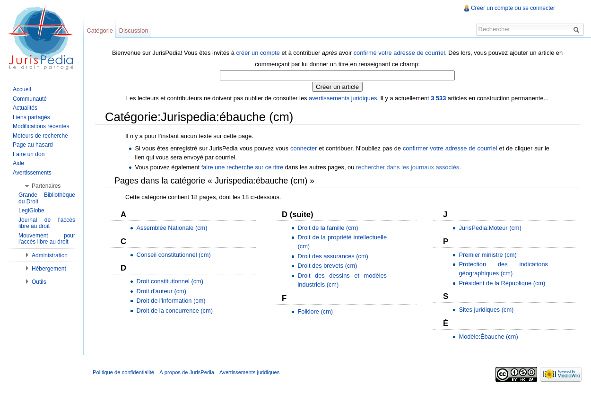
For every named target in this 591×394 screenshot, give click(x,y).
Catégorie (100, 30)
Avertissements (32, 172)
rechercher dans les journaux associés (407, 167)
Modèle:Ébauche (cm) (488, 336)
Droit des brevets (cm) (327, 265)
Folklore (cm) (315, 311)
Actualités (25, 108)
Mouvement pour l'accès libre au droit (46, 238)
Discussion (133, 30)
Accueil (22, 89)
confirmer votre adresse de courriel (450, 148)
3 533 (438, 98)
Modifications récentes (41, 126)
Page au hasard (33, 144)
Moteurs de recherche (40, 135)
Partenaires (46, 186)
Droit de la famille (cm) (327, 227)
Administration (50, 255)
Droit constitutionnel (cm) (169, 281)
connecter (303, 148)
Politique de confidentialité (123, 372)
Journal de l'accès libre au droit (46, 223)
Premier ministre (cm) (487, 254)
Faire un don (28, 154)
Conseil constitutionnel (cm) (173, 254)
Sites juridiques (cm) (486, 309)
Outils (39, 282)
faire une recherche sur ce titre (242, 167)
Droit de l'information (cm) (170, 300)
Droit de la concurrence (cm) (174, 310)
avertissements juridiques (343, 98)
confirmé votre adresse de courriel (399, 52)
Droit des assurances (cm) (332, 256)
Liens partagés (31, 117)
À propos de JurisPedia (186, 372)
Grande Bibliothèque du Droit (46, 198)
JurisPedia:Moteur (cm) (490, 227)
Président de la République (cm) (502, 283)
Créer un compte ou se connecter (513, 8)
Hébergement (49, 268)
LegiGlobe (31, 210)
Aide (18, 163)
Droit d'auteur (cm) (161, 291)
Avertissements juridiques (249, 372)
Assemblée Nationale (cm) (171, 227)
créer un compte (257, 52)
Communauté (30, 99)
